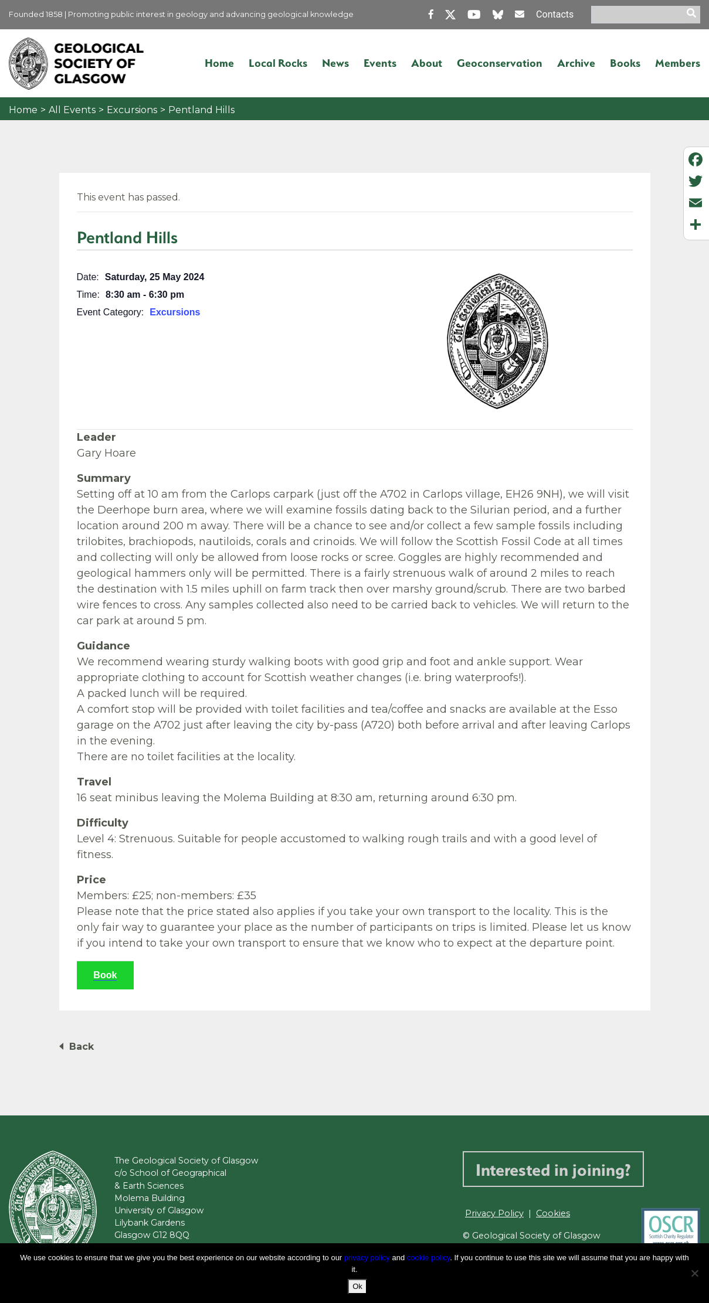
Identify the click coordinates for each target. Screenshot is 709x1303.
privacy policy (367, 1257)
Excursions (132, 109)
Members (677, 63)
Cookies (553, 1213)
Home (219, 63)
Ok (357, 1286)
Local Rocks (278, 63)
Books (625, 63)
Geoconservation (499, 63)
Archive (576, 63)
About (426, 63)
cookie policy (428, 1257)
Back (81, 1046)
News (335, 63)
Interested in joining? (553, 1169)
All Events (72, 109)
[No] (694, 1273)
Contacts (555, 14)
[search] (693, 14)
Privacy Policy (494, 1213)
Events (380, 63)
